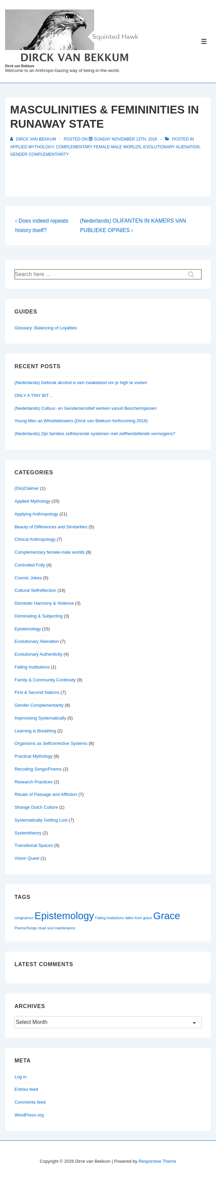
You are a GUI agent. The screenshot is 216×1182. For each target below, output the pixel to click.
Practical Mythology (34, 756)
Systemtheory (28, 832)
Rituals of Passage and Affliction (46, 794)
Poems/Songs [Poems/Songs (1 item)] (26, 928)
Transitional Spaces (34, 845)
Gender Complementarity (39, 154)
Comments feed (30, 1102)
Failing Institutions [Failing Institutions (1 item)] (109, 918)
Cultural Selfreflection (35, 590)
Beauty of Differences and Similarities (51, 526)
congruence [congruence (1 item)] (24, 918)
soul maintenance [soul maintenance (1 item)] (61, 928)
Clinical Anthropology (35, 539)
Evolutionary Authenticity (38, 654)
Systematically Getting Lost (41, 820)
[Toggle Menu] (204, 41)
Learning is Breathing (35, 730)
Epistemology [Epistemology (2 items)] (64, 915)
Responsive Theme (157, 1161)
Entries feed (26, 1089)
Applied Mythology (32, 147)
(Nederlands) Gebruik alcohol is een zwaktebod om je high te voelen (81, 382)
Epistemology (28, 628)
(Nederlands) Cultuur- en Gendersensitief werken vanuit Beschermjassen (86, 408)
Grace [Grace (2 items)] (166, 915)
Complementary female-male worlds (98, 147)
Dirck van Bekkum (19, 66)
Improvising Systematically (40, 718)
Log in (20, 1076)
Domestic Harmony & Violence (44, 603)
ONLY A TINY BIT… (34, 395)
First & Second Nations (37, 692)
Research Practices (34, 781)
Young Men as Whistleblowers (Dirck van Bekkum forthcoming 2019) (81, 420)
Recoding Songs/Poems (38, 769)
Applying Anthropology (36, 514)
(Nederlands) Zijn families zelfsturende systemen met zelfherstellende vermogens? (95, 433)
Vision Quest (27, 858)
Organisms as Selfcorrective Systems (51, 743)
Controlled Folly (30, 565)
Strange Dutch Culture (36, 807)
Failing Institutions (32, 667)
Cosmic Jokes (28, 577)
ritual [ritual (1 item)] (42, 928)
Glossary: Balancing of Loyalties (46, 327)
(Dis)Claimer (27, 488)
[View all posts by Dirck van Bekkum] (33, 139)
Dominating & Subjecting (38, 616)
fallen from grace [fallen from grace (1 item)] (138, 918)
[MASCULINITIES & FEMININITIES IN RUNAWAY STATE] (125, 139)
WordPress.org (29, 1114)
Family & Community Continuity (45, 679)
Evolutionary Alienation (171, 147)
